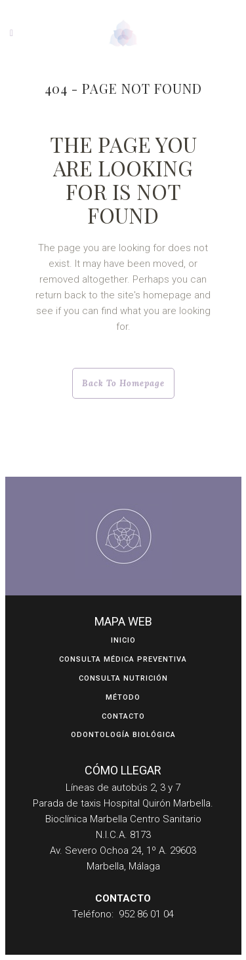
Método (123, 697)
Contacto (123, 716)
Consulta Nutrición (123, 678)
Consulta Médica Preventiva (123, 659)
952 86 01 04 (146, 914)
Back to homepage (123, 383)
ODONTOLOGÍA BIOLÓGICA (123, 734)
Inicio (123, 640)
